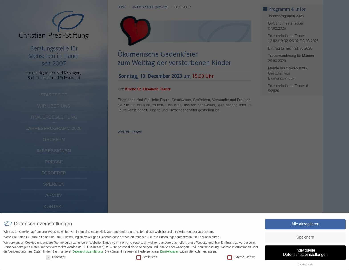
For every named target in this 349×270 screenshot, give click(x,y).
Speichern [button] (305, 239)
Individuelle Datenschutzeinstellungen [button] (305, 254)
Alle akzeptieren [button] (305, 226)
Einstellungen (169, 253)
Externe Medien (241, 259)
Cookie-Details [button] (305, 266)
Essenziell (56, 259)
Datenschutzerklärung (88, 253)
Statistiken (146, 259)
